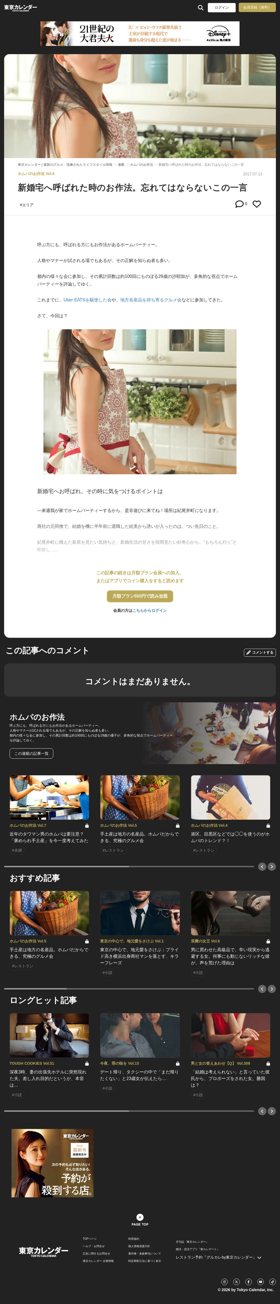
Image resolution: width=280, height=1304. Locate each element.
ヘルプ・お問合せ (94, 1246)
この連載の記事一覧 (31, 753)
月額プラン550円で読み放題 (140, 596)
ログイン (222, 7)
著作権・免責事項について (144, 1253)
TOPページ (90, 1239)
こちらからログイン (149, 610)
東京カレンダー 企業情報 (98, 1261)
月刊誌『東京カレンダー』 (192, 1242)
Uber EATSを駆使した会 (87, 300)
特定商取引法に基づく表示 (144, 1261)
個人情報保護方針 (139, 1246)
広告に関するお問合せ (96, 1253)
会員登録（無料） (257, 7)
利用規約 (133, 1239)
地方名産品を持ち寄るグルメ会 (151, 300)
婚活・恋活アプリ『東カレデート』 (198, 1249)
